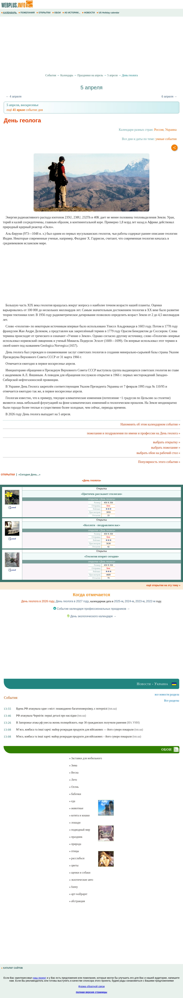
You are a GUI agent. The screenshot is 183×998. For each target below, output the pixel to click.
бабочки (75, 793)
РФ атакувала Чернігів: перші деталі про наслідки (46, 715)
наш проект (39, 977)
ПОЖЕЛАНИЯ (27, 12)
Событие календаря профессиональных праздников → (91, 608)
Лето (73, 779)
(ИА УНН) (133, 722)
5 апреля (112, 75)
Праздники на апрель (90, 75)
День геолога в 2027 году (72, 601)
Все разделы (171, 700)
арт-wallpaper (78, 893)
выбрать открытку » (166, 442)
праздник (75, 836)
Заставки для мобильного (85, 758)
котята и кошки (79, 815)
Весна (74, 772)
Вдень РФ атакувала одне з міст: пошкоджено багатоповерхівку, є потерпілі (62, 708)
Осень (74, 786)
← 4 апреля (14, 96)
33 (108, 515)
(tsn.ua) (112, 708)
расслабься (76, 858)
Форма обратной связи (91, 986)
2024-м (129, 601)
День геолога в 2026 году (37, 601)
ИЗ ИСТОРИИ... (71, 12)
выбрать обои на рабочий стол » (158, 453)
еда (72, 801)
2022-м (150, 601)
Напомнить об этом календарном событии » (150, 424)
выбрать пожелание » (165, 447)
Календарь (66, 75)
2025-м (118, 601)
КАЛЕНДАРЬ (9, 12)
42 (108, 546)
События (50, 75)
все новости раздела (167, 694)
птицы (74, 851)
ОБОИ (56, 12)
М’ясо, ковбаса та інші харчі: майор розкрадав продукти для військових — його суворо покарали (75, 729)
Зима (73, 765)
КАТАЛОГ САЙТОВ (12, 968)
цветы (74, 865)
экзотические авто (81, 879)
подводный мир (79, 829)
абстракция (77, 901)
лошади (74, 822)
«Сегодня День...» (29, 474)
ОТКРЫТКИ (43, 12)
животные (76, 808)
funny (73, 886)
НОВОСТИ (88, 12)
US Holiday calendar (108, 12)
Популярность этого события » (159, 462)
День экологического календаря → (91, 616)
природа (75, 843)
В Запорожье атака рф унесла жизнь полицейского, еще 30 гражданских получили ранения (71, 722)
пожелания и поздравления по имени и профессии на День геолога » (133, 433)
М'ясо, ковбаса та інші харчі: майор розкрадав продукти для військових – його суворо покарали (74, 736)
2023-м (140, 601)
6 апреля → (169, 96)
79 (108, 578)
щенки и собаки (79, 872)
